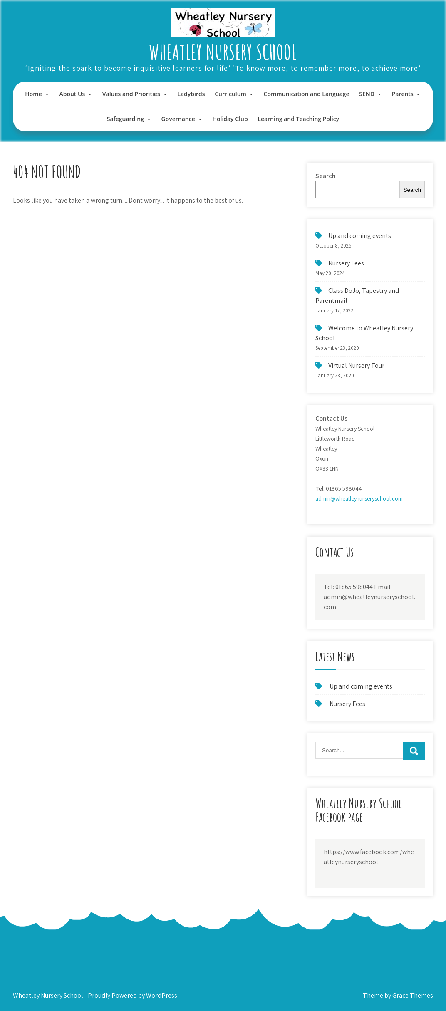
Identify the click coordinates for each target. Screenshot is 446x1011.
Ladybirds (191, 94)
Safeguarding (125, 119)
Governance (178, 119)
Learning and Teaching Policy (298, 119)
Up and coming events (359, 235)
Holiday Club (230, 119)
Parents (403, 94)
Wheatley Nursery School (223, 52)
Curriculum (230, 94)
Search (325, 175)
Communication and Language (306, 94)
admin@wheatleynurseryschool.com (359, 498)
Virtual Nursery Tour (356, 365)
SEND (366, 94)
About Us (72, 94)
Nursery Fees (346, 263)
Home (33, 94)
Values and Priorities (131, 94)
